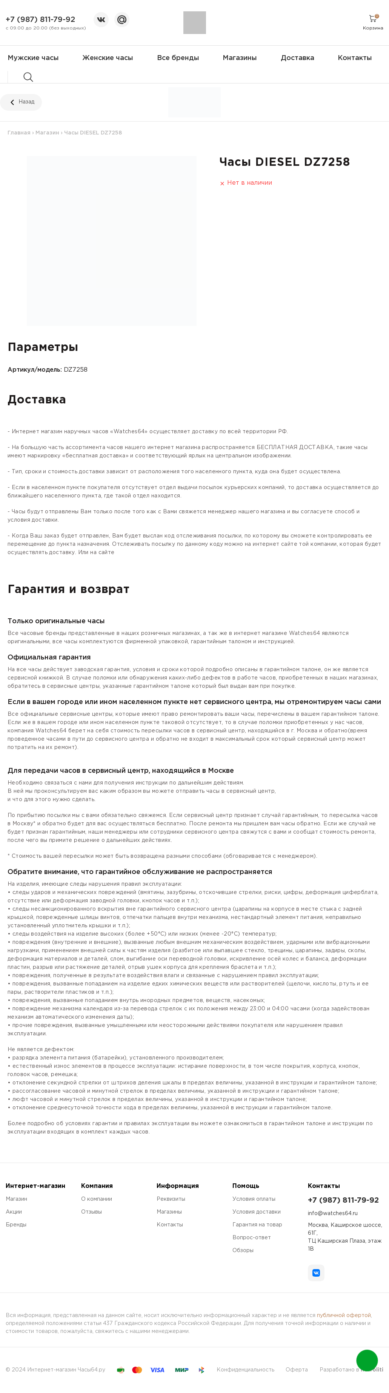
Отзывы (91, 1212)
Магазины (240, 58)
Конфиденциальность (245, 1370)
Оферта (297, 1370)
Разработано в (351, 1370)
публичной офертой (344, 1315)
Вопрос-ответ (251, 1237)
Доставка (297, 58)
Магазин (47, 133)
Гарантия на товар (257, 1225)
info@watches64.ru (333, 1213)
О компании (96, 1199)
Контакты (355, 58)
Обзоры (243, 1250)
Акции (14, 1212)
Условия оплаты (253, 1199)
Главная (19, 133)
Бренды (16, 1225)
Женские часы (107, 58)
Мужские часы (33, 58)
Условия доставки (256, 1212)
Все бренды (178, 58)
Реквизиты (171, 1199)
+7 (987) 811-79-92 (40, 19)
